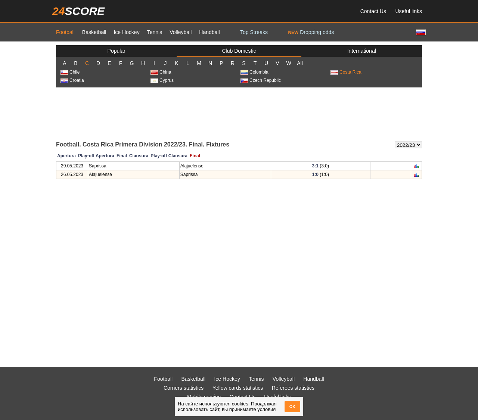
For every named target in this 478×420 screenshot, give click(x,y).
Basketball (94, 32)
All (300, 63)
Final (122, 155)
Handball (209, 32)
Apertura (66, 155)
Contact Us (373, 11)
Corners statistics (184, 388)
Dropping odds (311, 32)
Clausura (138, 155)
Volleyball (181, 32)
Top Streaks (254, 32)
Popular (116, 51)
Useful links (408, 11)
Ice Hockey (126, 32)
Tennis (154, 32)
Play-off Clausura (168, 155)
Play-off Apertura (96, 155)
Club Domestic (239, 51)
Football (65, 32)
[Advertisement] (239, 113)
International (361, 51)
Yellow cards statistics (237, 388)
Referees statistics (293, 388)
